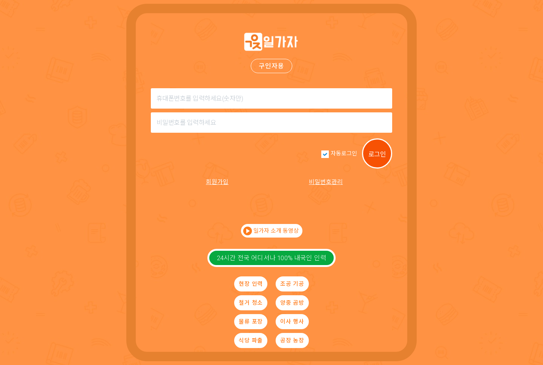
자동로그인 (344, 153)
